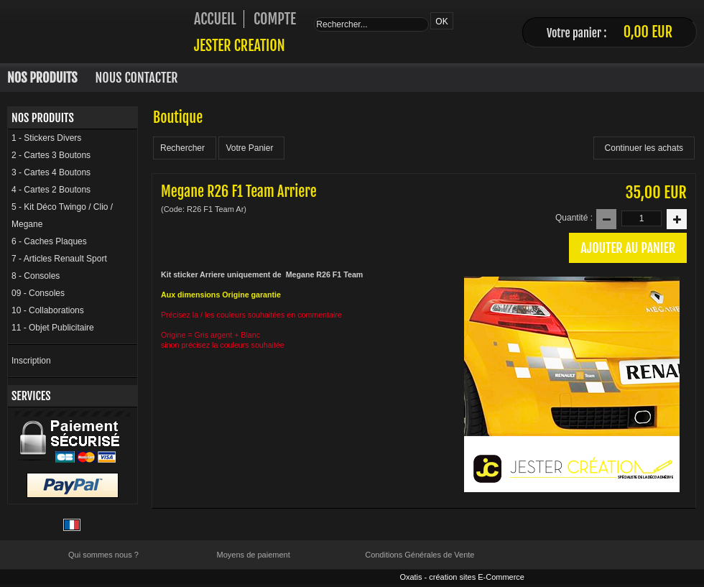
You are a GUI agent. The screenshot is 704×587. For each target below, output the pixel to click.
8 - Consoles (35, 276)
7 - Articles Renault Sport (59, 259)
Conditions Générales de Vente (419, 554)
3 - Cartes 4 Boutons (51, 172)
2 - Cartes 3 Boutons (51, 155)
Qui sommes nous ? (103, 554)
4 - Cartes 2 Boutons (51, 190)
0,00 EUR (648, 32)
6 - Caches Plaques (49, 241)
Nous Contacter (137, 77)
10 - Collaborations (47, 310)
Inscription (31, 361)
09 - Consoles (38, 293)
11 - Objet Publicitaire (52, 328)
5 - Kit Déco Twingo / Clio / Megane (62, 215)
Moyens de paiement (253, 554)
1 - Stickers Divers (46, 138)
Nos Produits (42, 77)
